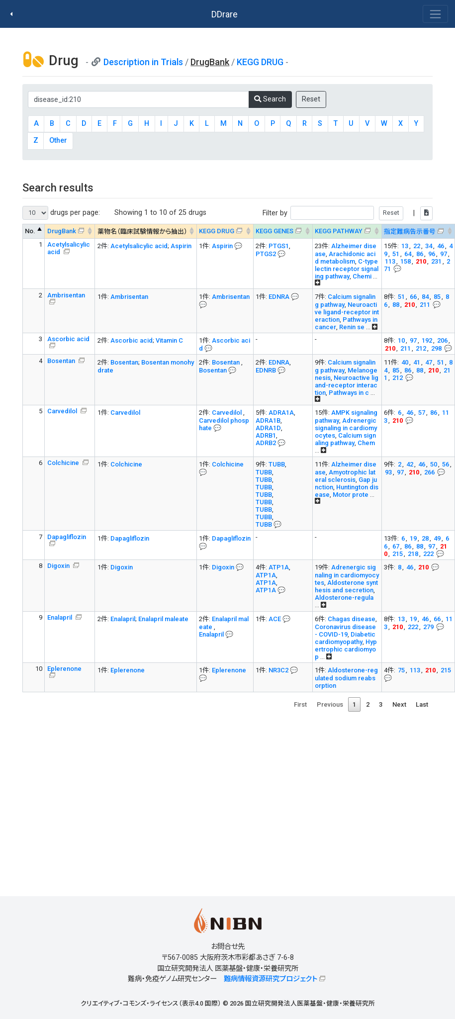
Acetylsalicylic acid (68, 248)
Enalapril (60, 617)
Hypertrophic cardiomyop (346, 649)
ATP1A (279, 567)
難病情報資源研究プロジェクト (270, 979)
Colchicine (64, 462)
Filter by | (348, 213)
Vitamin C (169, 340)
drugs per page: (61, 213)
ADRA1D (268, 428)
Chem (366, 443)
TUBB (277, 464)
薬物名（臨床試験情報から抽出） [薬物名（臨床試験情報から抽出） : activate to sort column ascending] (142, 231)
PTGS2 (266, 254)
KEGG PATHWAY (339, 231)
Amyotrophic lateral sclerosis (345, 475)
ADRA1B (268, 420)
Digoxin (59, 565)
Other (58, 140)
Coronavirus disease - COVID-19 (345, 630)
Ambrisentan (66, 295)
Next (399, 704)
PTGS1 (279, 246)
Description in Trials (143, 62)
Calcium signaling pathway (345, 439)
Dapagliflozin (66, 537)
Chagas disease (351, 619)
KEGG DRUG (260, 62)
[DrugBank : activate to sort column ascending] (70, 231)
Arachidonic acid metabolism (345, 257)
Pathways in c (349, 392)
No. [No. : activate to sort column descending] (30, 231)
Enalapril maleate (163, 619)
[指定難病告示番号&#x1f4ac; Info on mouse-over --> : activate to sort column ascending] (418, 231)
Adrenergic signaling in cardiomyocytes (346, 428)
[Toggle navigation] (435, 14)
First (300, 704)
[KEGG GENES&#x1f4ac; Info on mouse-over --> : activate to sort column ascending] (282, 231)
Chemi (362, 276)
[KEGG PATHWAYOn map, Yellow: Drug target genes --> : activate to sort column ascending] (346, 231)
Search (270, 99)
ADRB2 (266, 443)
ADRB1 (266, 435)
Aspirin (181, 246)
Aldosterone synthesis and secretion (346, 586)
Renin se (351, 327)
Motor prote (350, 494)
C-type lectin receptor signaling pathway (346, 269)
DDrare (224, 14)
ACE (275, 619)
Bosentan (62, 361)
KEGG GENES (274, 231)
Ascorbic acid (68, 339)
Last (422, 704)
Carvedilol (63, 411)
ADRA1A (281, 412)
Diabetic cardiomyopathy (345, 638)
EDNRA (279, 296)
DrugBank (61, 231)
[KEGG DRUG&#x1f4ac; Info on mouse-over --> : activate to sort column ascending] (224, 231)
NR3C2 (278, 670)
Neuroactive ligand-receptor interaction (347, 312)
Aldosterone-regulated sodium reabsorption (346, 677)
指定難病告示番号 (410, 231)
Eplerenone (64, 668)
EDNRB (266, 370)
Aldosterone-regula (344, 597)
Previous (330, 704)
